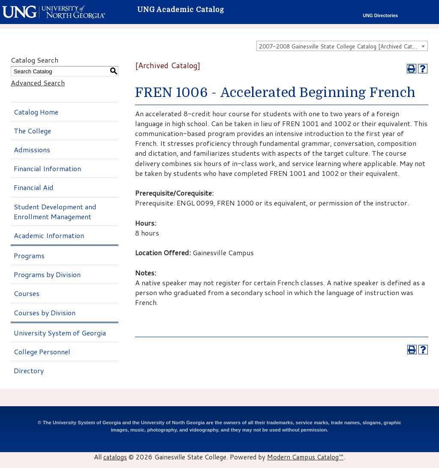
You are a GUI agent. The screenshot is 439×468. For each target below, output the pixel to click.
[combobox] (342, 46)
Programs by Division (47, 274)
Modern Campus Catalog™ (305, 457)
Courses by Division (44, 312)
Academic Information (49, 235)
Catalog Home (36, 112)
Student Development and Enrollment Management (55, 211)
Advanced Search (38, 83)
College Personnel (42, 351)
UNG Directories (380, 15)
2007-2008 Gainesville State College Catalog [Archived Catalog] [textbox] (342, 46)
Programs (29, 255)
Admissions (32, 149)
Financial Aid (34, 187)
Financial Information (47, 168)
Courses (26, 293)
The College (32, 131)
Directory (29, 370)
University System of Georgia (60, 333)
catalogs (115, 457)
